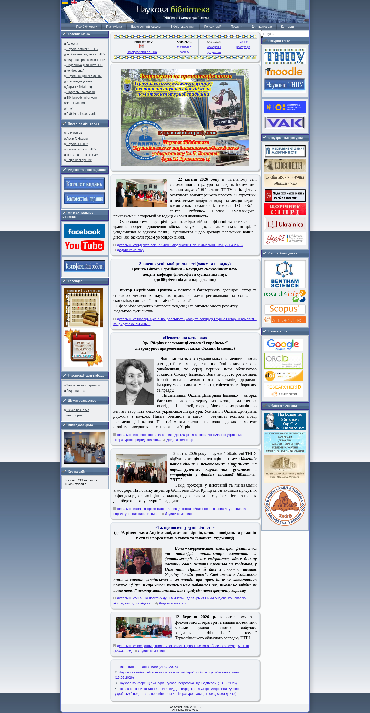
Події (69, 108)
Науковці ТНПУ (77, 144)
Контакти (287, 26)
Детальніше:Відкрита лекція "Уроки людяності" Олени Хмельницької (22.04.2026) (180, 245)
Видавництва (75, 391)
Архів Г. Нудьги (77, 138)
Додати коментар (130, 250)
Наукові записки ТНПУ (82, 49)
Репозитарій (212, 26)
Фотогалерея (75, 103)
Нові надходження (79, 81)
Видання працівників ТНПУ (85, 60)
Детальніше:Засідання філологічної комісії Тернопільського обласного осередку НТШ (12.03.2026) (181, 648)
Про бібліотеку (86, 26)
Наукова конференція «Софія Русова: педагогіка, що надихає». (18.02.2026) (177, 683)
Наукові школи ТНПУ (81, 149)
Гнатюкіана (114, 26)
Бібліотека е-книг (183, 26)
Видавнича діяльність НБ (84, 65)
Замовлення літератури (83, 385)
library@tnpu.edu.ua (142, 52)
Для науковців (262, 26)
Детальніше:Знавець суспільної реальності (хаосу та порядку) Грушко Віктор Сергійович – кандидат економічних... (185, 321)
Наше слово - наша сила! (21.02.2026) (148, 667)
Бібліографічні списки (81, 97)
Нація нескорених (79, 160)
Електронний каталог (146, 26)
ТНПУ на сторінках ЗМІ (82, 155)
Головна (72, 43)
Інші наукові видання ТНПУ (85, 54)
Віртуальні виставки (80, 92)
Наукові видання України (84, 76)
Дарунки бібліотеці (79, 87)
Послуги (236, 26)
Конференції (75, 70)
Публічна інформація (81, 114)
